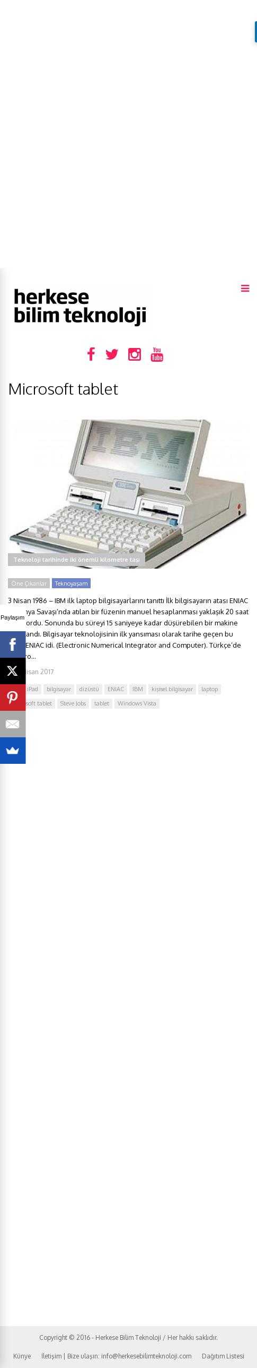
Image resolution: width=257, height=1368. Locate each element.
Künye (22, 1356)
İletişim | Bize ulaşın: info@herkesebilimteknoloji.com (116, 1356)
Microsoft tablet (31, 703)
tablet (101, 703)
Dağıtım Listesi (223, 1356)
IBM (137, 689)
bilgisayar (59, 689)
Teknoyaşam (71, 583)
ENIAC (116, 689)
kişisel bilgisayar (172, 689)
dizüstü (89, 689)
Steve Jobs (73, 703)
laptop (209, 689)
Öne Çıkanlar (29, 583)
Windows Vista (137, 703)
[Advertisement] (128, 134)
